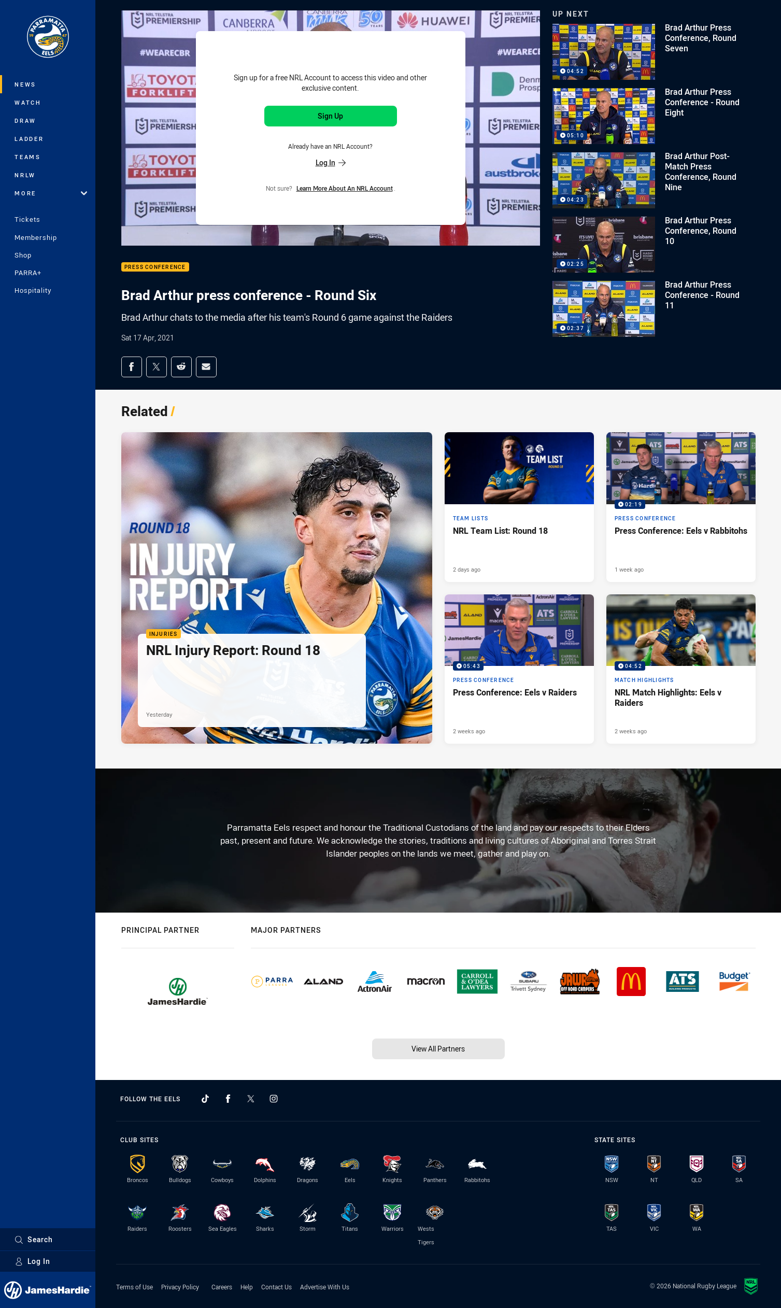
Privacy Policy (180, 1287)
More (51, 193)
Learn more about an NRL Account (344, 188)
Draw (25, 120)
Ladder (29, 139)
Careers (221, 1287)
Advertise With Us (324, 1287)
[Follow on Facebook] (228, 1098)
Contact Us (276, 1287)
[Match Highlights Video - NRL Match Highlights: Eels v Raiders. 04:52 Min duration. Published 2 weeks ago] (681, 669)
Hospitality (33, 290)
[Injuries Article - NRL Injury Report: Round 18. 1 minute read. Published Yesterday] (276, 588)
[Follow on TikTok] (205, 1098)
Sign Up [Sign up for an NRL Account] (330, 116)
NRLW (25, 175)
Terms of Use (134, 1287)
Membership (36, 237)
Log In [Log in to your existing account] (331, 162)
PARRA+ (28, 272)
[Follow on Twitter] (251, 1098)
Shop (23, 255)
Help (246, 1287)
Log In (32, 1261)
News (25, 84)
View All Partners (438, 1049)
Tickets (27, 219)
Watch (28, 102)
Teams (28, 157)
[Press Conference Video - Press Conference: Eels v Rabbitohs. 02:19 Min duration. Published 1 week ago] (681, 506)
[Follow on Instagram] (273, 1098)
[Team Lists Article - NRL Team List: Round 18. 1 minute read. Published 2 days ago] (519, 506)
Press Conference (155, 267)
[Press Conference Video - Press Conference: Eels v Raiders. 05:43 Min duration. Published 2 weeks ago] (519, 669)
